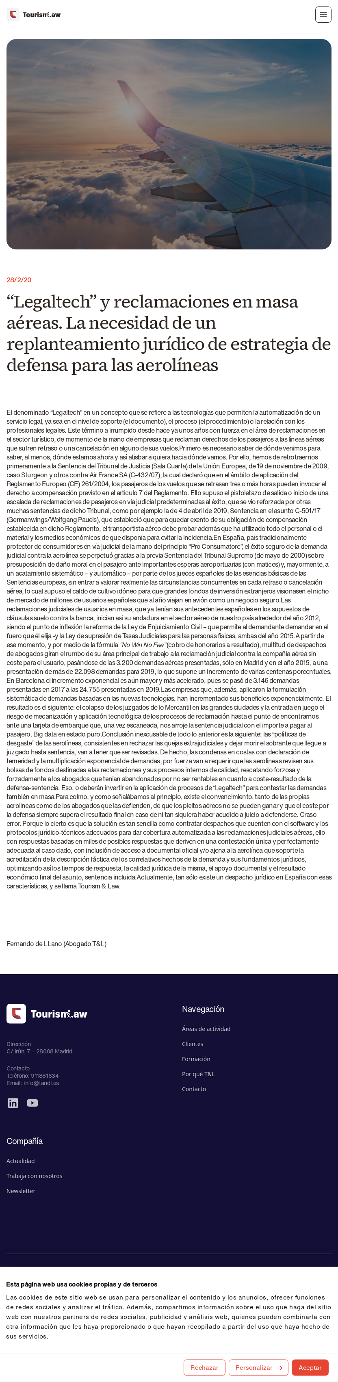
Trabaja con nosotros (34, 1176)
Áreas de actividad (206, 1029)
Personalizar (259, 1367)
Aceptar (310, 1367)
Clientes (192, 1044)
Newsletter (20, 1191)
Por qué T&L (198, 1074)
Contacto (194, 1089)
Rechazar (205, 1367)
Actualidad (20, 1161)
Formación (196, 1059)
